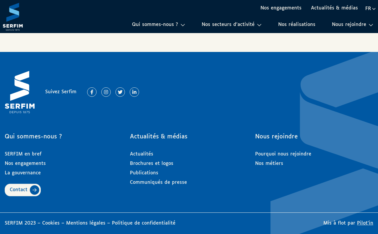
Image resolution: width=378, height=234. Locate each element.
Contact (18, 187)
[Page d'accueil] (12, 16)
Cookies (51, 223)
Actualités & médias (334, 8)
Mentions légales (85, 223)
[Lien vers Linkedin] (134, 92)
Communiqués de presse (158, 179)
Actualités (141, 151)
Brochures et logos (151, 160)
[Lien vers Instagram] (106, 92)
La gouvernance (23, 170)
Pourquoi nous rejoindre (283, 151)
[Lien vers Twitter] (120, 92)
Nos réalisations (296, 24)
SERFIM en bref (23, 151)
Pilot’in (365, 223)
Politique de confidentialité (143, 223)
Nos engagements (281, 8)
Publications (144, 170)
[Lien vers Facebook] (92, 92)
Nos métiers (269, 160)
